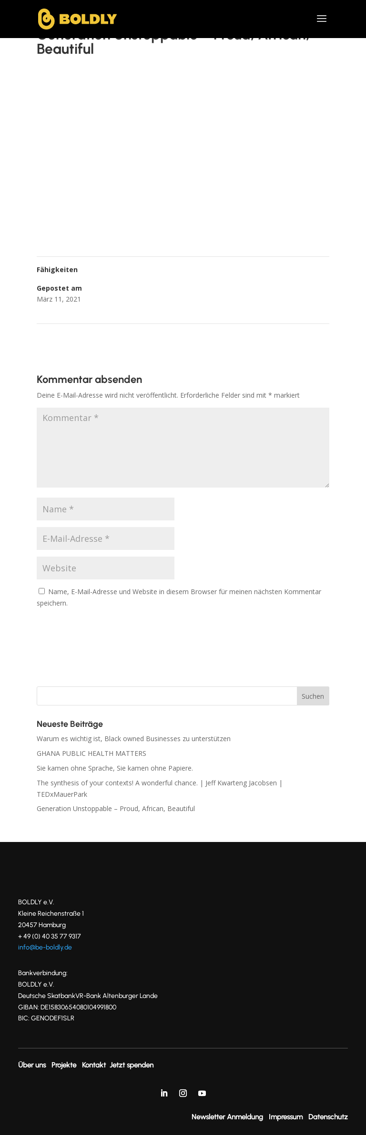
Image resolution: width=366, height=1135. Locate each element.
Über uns (32, 1065)
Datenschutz (328, 1117)
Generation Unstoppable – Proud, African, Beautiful (116, 808)
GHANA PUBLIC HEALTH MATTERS (91, 753)
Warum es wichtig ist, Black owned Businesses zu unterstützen (134, 738)
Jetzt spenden (131, 1065)
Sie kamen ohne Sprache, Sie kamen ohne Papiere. (115, 768)
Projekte (63, 1065)
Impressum (286, 1117)
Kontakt (94, 1065)
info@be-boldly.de (45, 947)
